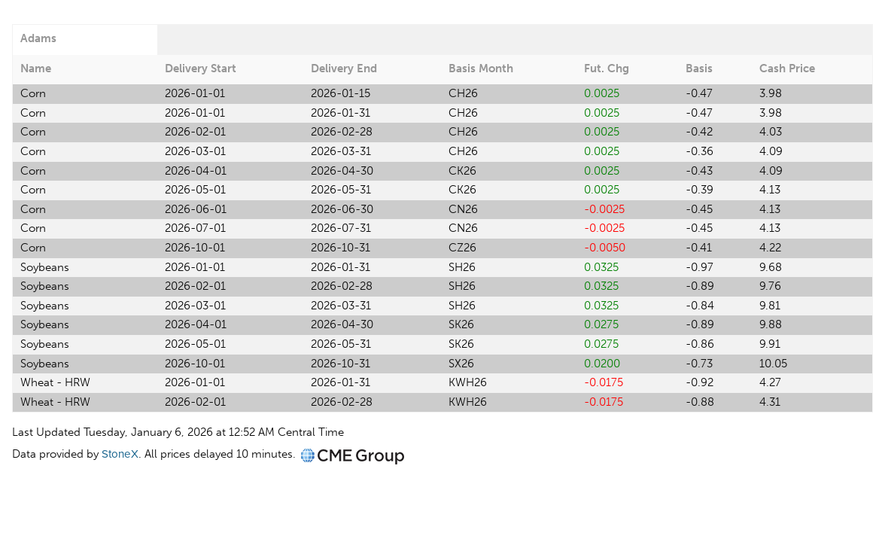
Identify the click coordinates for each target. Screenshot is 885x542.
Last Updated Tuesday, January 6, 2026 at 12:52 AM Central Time (178, 432)
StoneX (120, 454)
